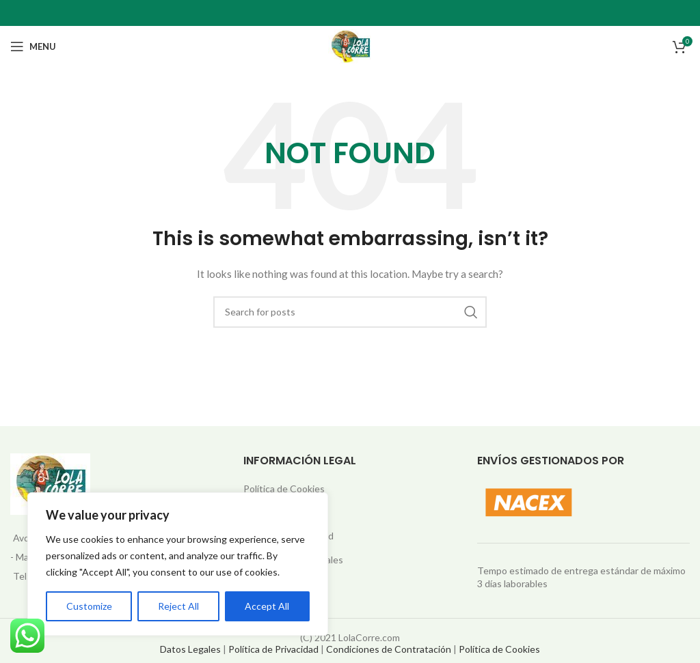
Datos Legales (190, 649)
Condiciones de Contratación (388, 649)
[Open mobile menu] (33, 46)
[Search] (350, 312)
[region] (177, 564)
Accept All (267, 606)
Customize (89, 606)
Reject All (178, 606)
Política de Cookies (284, 488)
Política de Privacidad (273, 649)
